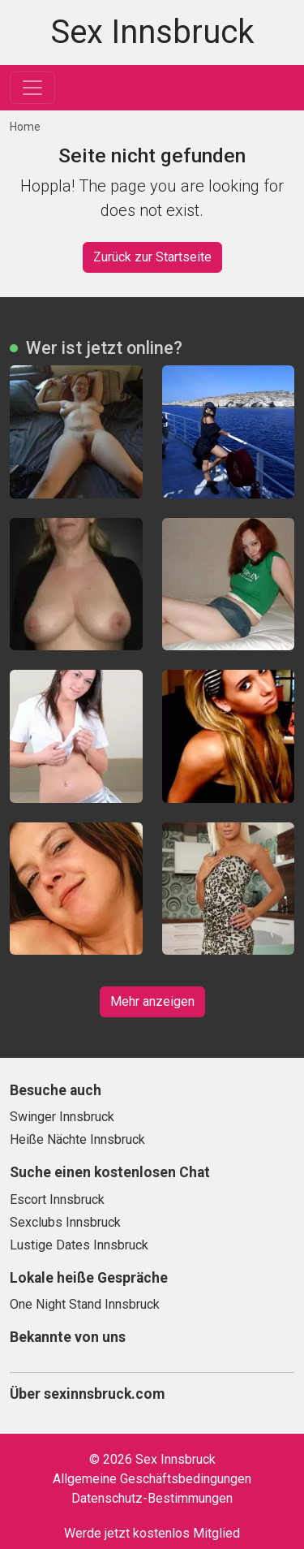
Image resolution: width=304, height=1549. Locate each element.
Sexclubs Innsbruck (65, 1222)
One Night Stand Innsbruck (85, 1304)
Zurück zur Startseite (152, 257)
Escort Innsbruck (57, 1199)
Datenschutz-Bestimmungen (152, 1498)
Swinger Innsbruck (62, 1116)
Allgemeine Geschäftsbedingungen (152, 1478)
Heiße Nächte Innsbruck (77, 1139)
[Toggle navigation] (32, 87)
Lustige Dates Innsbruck (79, 1245)
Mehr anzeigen (152, 1001)
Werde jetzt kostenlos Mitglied (152, 1533)
